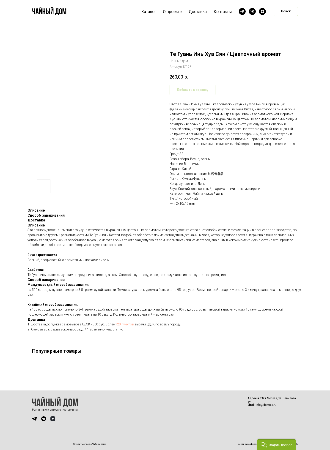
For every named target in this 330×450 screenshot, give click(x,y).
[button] (276, 444)
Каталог (148, 11)
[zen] (262, 11)
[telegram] (242, 11)
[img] (34, 419)
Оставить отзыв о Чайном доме (89, 444)
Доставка (198, 11)
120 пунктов (124, 324)
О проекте (172, 11)
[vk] (252, 11)
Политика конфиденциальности (253, 444)
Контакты (223, 11)
